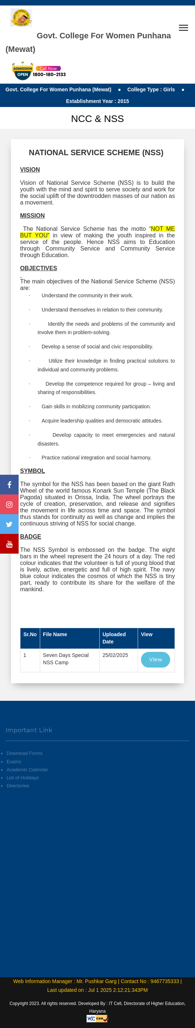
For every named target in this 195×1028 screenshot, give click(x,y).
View (155, 659)
